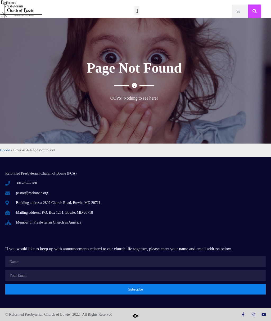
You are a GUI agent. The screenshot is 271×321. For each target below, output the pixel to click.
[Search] (254, 11)
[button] (136, 10)
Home (5, 150)
